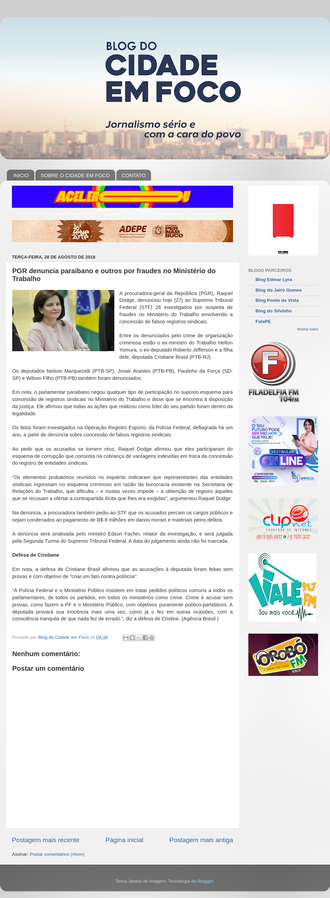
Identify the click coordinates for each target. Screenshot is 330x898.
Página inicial (124, 839)
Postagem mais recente (45, 839)
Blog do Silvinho (273, 310)
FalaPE (263, 321)
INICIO (21, 175)
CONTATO (133, 175)
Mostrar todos (307, 329)
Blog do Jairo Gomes (278, 290)
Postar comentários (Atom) (57, 854)
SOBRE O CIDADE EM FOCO (75, 175)
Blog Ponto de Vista (277, 300)
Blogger (205, 881)
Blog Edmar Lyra (273, 279)
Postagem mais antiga (201, 839)
